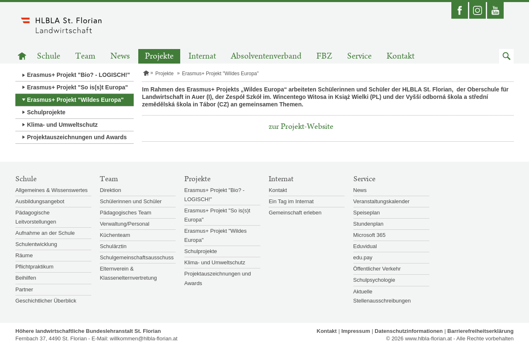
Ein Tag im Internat (291, 201)
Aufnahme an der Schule (45, 233)
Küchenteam (115, 235)
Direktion (110, 190)
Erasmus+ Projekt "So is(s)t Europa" (77, 87)
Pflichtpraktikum (34, 266)
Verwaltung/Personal (124, 224)
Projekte (159, 56)
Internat (202, 56)
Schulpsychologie (374, 280)
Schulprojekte (46, 112)
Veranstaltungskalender (381, 201)
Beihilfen (25, 278)
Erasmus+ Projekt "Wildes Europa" (75, 99)
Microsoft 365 (369, 235)
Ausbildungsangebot (39, 201)
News (120, 56)
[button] (506, 56)
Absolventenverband (266, 56)
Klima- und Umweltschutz (62, 124)
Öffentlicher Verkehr (377, 269)
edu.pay (362, 257)
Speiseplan (366, 212)
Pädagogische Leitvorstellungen (35, 217)
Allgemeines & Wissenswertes (51, 190)
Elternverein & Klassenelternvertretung (128, 273)
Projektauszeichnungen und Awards (77, 137)
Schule (48, 56)
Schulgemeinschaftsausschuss (137, 257)
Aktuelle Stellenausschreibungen (382, 296)
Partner (24, 289)
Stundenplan (368, 224)
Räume (24, 255)
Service (359, 56)
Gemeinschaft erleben (295, 212)
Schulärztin (113, 246)
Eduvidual (365, 246)
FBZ (324, 56)
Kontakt (400, 56)
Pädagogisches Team (125, 212)
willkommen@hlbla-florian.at (144, 338)
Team (85, 56)
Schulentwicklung (36, 244)
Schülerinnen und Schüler (131, 201)
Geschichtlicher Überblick (45, 301)
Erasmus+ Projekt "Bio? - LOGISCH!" (78, 74)
